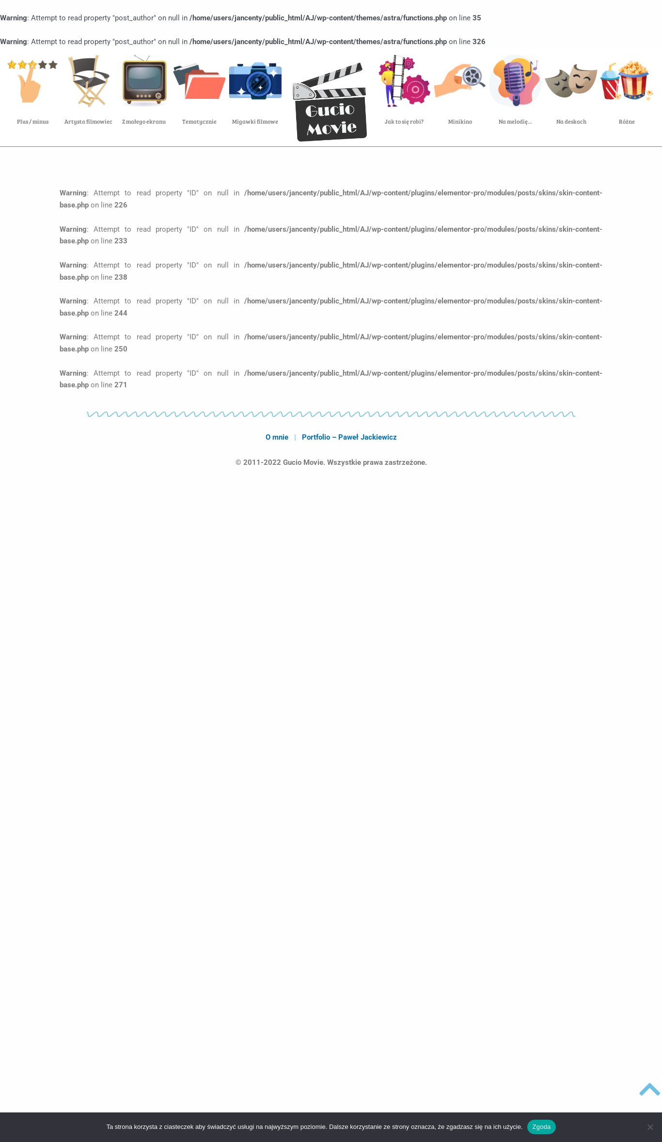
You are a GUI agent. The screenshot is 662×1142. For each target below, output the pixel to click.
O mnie (277, 437)
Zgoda (541, 1126)
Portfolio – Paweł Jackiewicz (349, 437)
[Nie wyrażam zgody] (650, 1127)
